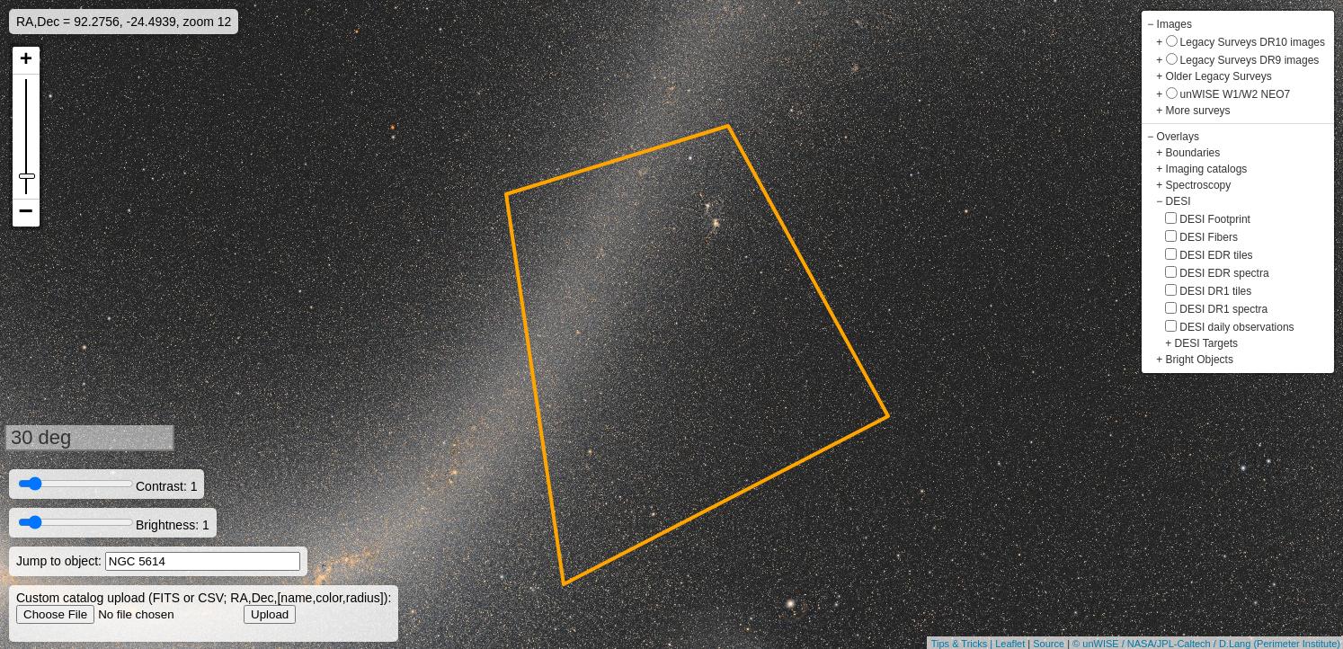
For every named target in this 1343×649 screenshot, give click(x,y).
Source (1048, 643)
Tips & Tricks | (963, 643)
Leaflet (1010, 643)
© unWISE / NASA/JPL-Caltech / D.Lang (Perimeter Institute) (1206, 643)
